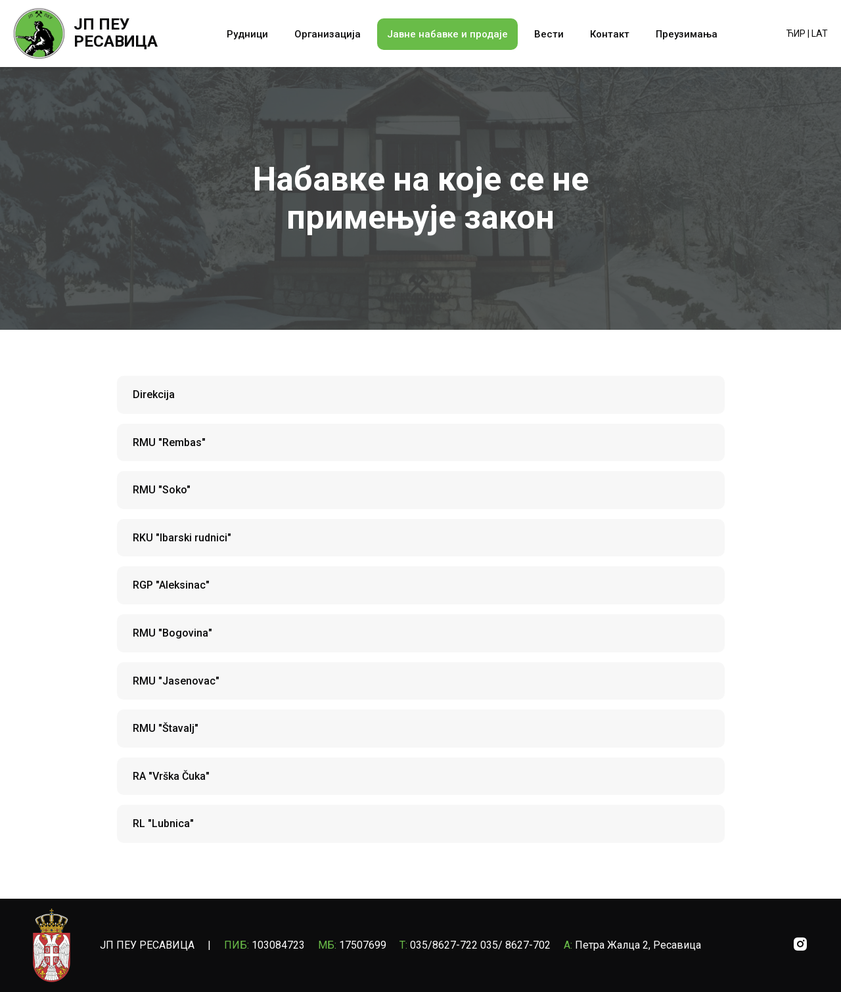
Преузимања (686, 34)
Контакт (609, 34)
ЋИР (796, 33)
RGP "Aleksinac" (171, 585)
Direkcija (154, 394)
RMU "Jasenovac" (176, 681)
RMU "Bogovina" (172, 633)
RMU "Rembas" (169, 442)
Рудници (247, 34)
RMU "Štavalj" (165, 728)
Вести (549, 34)
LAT (819, 33)
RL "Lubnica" (163, 823)
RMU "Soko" (162, 490)
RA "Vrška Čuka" (171, 776)
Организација (327, 34)
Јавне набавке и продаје (447, 34)
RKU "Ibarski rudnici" (182, 537)
